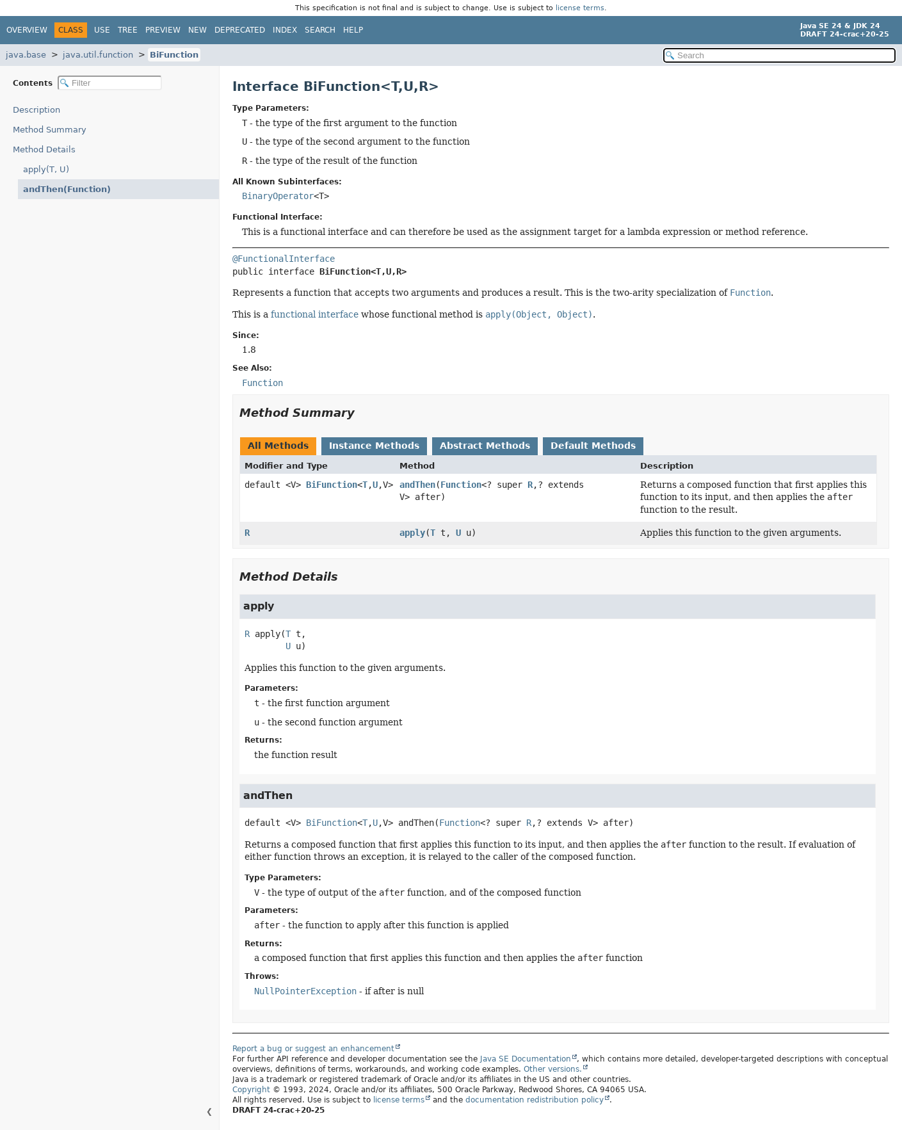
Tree (128, 30)
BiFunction (174, 55)
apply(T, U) (46, 169)
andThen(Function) (61, 189)
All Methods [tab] (278, 445)
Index (285, 30)
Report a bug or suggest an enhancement (313, 1048)
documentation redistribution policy (534, 1099)
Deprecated (239, 30)
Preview (163, 30)
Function (460, 485)
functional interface (314, 314)
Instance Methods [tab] (374, 445)
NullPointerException (305, 991)
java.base (26, 55)
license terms (580, 8)
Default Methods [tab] (593, 445)
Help (353, 30)
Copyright (251, 1089)
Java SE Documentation (525, 1058)
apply (412, 533)
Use (102, 30)
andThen (417, 485)
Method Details (44, 149)
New (197, 30)
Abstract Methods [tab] (485, 445)
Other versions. (553, 1069)
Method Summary (49, 129)
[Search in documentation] (779, 55)
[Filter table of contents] (110, 83)
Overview (26, 30)
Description (39, 110)
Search (320, 30)
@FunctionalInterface (283, 259)
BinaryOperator (278, 196)
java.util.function (98, 55)
